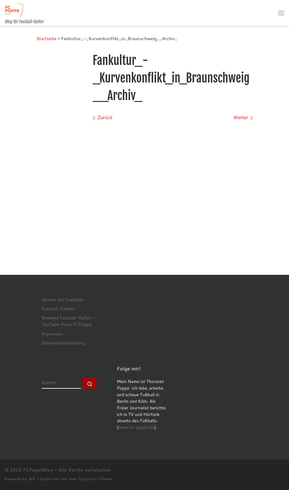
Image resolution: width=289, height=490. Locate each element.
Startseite (46, 38)
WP (31, 479)
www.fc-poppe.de (136, 427)
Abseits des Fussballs (62, 299)
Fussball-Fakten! (58, 309)
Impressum (52, 334)
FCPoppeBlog (38, 470)
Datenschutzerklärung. (63, 343)
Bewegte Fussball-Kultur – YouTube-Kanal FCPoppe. (68, 321)
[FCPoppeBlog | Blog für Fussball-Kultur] (14, 9)
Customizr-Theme (95, 479)
